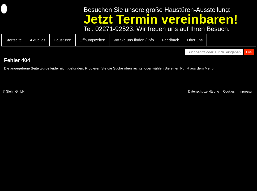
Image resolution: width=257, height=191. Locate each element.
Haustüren (62, 40)
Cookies (228, 91)
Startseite (14, 40)
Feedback (170, 40)
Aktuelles (37, 40)
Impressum (246, 91)
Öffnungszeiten (92, 40)
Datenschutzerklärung (203, 91)
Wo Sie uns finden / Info (133, 40)
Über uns (195, 40)
